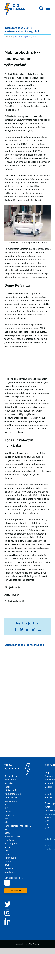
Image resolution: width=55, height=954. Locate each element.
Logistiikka (27, 36)
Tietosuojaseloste (48, 839)
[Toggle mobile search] (41, 8)
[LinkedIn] (7, 921)
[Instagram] (7, 912)
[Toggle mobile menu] (48, 8)
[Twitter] (7, 904)
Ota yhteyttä (48, 847)
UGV (34, 36)
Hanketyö (18, 36)
